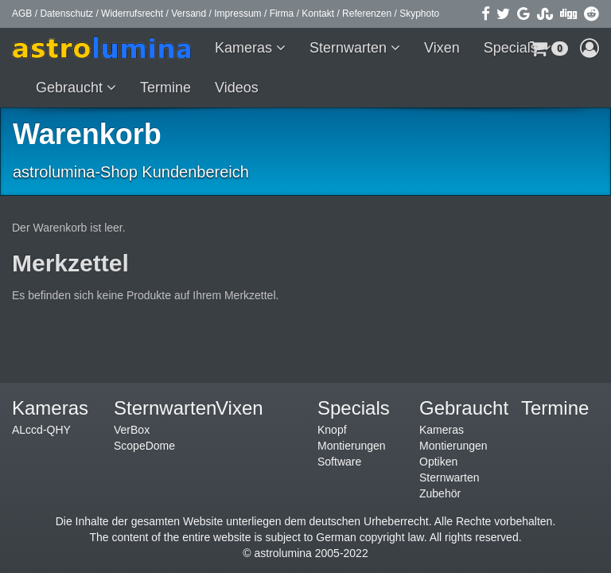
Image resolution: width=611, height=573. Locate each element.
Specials (513, 48)
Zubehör (440, 493)
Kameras (245, 48)
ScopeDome (144, 445)
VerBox (132, 429)
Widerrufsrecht (132, 13)
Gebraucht (71, 88)
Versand (188, 13)
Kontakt (318, 13)
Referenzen (366, 13)
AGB (22, 13)
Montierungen (453, 445)
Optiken (438, 461)
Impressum (237, 13)
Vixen (442, 48)
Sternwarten (350, 48)
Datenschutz (66, 13)
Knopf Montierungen (351, 437)
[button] (589, 48)
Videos (237, 88)
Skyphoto (419, 13)
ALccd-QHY (41, 429)
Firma (282, 13)
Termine (165, 88)
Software (339, 461)
